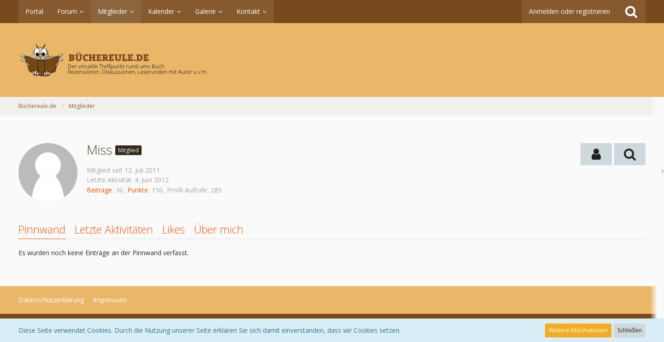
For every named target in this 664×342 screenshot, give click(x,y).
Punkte (137, 190)
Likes (173, 229)
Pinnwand (41, 229)
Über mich (218, 229)
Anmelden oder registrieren (569, 11)
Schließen (629, 330)
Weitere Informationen (578, 330)
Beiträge (99, 190)
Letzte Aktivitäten (114, 229)
